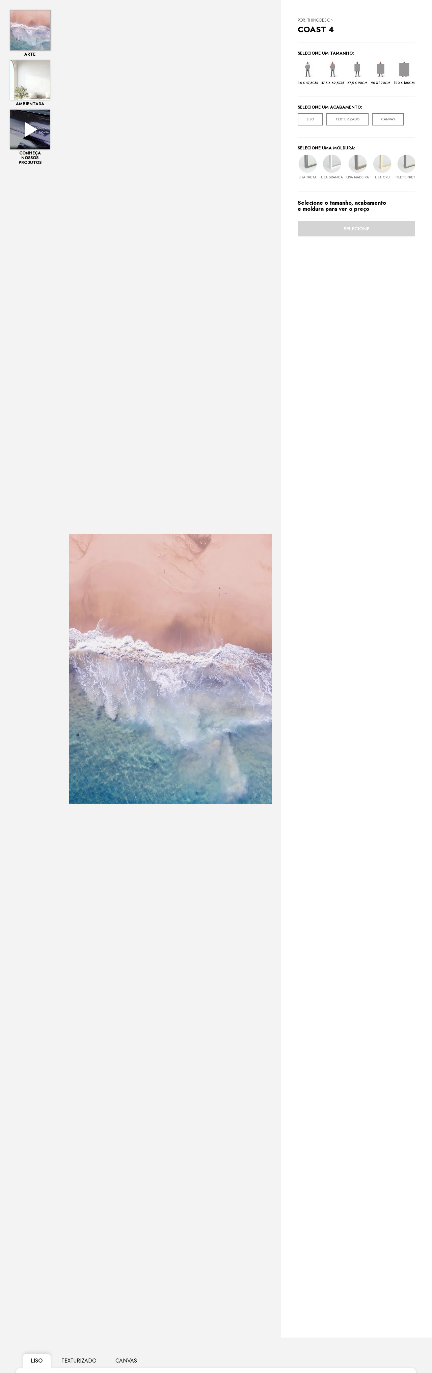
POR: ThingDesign (315, 20)
